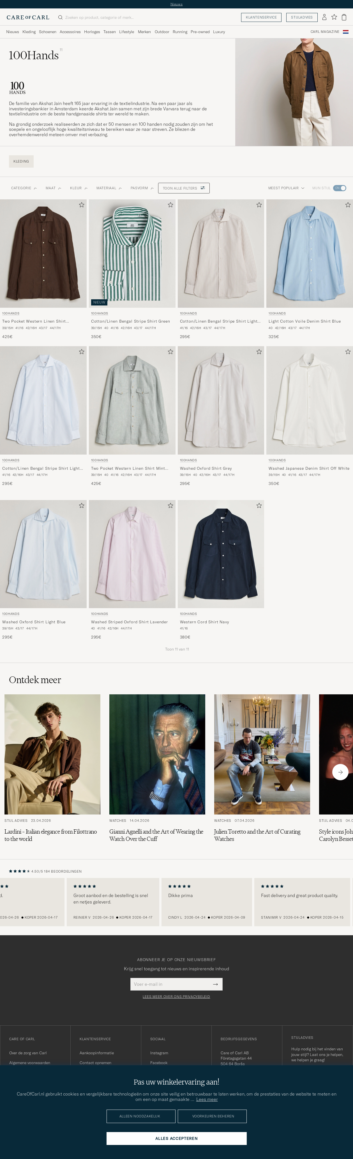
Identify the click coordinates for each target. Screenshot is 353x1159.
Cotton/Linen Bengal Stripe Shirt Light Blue (41, 468)
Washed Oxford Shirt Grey (206, 468)
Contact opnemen (95, 1062)
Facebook (158, 1062)
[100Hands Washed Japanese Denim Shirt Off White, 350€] (309, 416)
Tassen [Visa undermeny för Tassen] (109, 31)
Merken (144, 31)
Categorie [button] (24, 188)
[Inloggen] (324, 17)
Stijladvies (302, 17)
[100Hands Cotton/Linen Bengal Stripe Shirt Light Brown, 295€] (221, 269)
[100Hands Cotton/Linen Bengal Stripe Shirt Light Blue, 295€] (43, 416)
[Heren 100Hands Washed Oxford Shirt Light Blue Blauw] (43, 554)
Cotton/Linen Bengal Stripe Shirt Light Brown (219, 321)
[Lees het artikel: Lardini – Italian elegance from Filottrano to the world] (52, 772)
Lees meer (207, 1099)
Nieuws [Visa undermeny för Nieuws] (12, 31)
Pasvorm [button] (142, 188)
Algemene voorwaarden (29, 1062)
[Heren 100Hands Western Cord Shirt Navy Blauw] (221, 554)
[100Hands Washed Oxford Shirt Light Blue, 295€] (43, 570)
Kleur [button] (78, 188)
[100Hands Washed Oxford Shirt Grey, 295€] (221, 416)
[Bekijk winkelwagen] (344, 17)
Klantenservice (261, 17)
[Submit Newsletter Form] (215, 984)
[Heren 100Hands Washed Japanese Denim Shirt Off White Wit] (309, 400)
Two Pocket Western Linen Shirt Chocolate (34, 321)
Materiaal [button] (109, 188)
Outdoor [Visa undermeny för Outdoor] (162, 31)
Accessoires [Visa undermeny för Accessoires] (70, 31)
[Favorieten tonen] (334, 17)
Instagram (159, 1052)
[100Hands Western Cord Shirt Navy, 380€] (221, 570)
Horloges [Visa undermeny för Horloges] (92, 31)
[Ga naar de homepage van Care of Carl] (28, 17)
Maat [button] (53, 188)
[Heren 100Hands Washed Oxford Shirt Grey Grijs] (221, 400)
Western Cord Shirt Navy (204, 621)
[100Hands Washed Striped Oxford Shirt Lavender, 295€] (132, 570)
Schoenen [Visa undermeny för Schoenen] (47, 31)
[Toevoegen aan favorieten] (80, 206)
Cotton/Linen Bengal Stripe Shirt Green (130, 321)
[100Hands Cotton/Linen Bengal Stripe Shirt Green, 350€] (132, 269)
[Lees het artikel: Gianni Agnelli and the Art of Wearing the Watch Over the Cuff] (157, 772)
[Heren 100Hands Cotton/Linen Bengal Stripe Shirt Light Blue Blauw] (43, 400)
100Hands (10, 313)
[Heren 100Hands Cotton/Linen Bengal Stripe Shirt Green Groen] (132, 253)
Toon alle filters (184, 188)
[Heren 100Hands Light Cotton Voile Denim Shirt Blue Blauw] (309, 253)
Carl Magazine (325, 32)
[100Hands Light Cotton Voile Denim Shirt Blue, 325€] (309, 269)
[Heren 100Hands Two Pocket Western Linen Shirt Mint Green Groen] (132, 400)
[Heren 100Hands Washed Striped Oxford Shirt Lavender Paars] (132, 554)
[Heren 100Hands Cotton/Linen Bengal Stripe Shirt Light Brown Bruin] (221, 253)
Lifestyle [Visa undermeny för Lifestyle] (126, 31)
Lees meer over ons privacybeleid (176, 996)
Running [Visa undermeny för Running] (180, 31)
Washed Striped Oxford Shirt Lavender (129, 621)
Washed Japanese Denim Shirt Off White (309, 468)
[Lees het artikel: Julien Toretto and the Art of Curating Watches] (262, 772)
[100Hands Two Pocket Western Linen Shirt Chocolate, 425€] (43, 269)
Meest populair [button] (286, 188)
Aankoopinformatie (97, 1052)
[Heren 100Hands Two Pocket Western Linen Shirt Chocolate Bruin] (43, 253)
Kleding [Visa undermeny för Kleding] (29, 31)
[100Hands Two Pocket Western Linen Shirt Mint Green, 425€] (132, 416)
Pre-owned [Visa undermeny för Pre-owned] (200, 31)
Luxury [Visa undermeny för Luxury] (219, 31)
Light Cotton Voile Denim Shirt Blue (305, 321)
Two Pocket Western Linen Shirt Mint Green (128, 468)
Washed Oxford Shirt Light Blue (34, 621)
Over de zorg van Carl (28, 1052)
